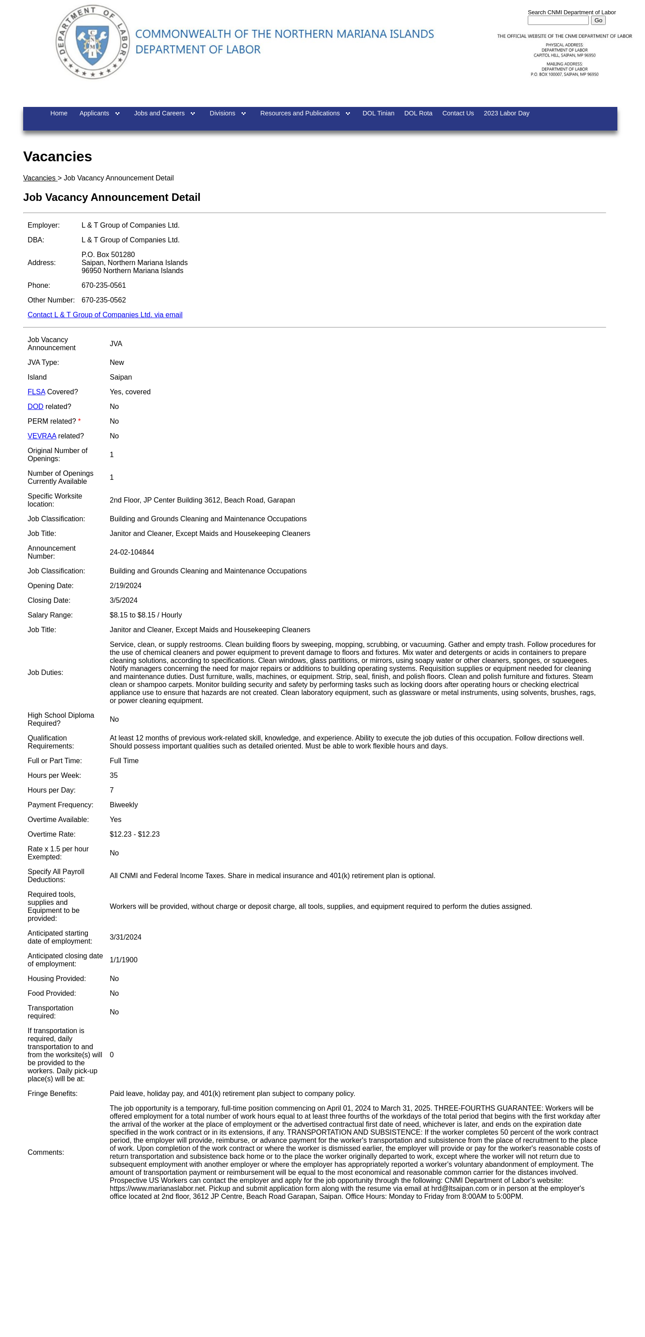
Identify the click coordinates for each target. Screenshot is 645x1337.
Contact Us (458, 113)
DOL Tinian (378, 113)
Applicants (94, 113)
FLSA (36, 392)
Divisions (222, 113)
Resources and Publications (300, 113)
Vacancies (40, 178)
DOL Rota (418, 113)
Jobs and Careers (159, 113)
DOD (36, 406)
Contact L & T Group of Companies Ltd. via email (105, 315)
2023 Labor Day (507, 113)
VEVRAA (42, 436)
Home (58, 113)
